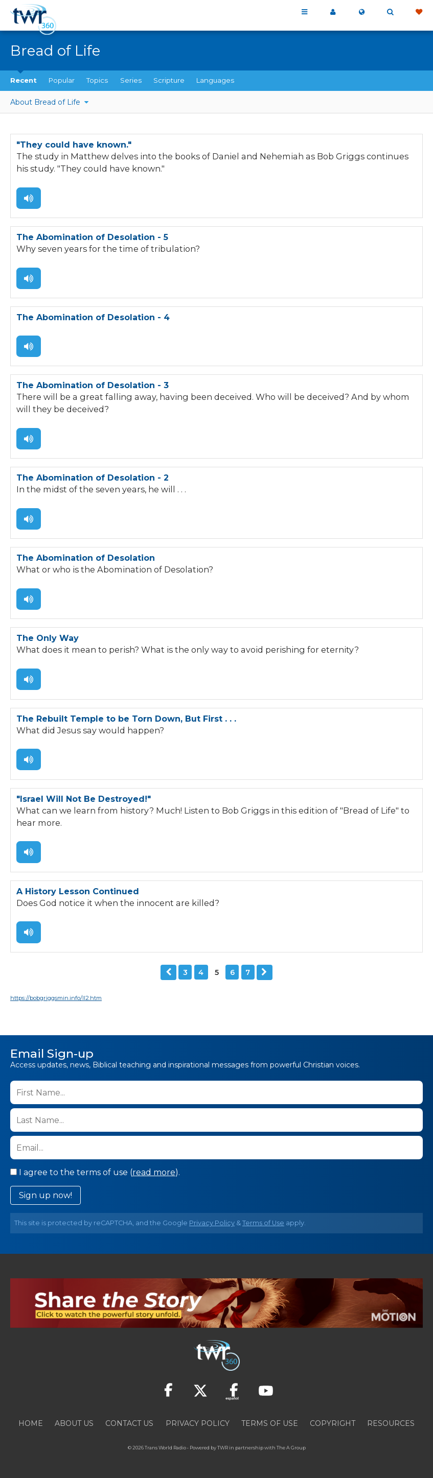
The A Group (291, 1447)
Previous (168, 972)
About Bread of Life (46, 102)
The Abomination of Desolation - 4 (93, 317)
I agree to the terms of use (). (95, 1172)
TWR (222, 1447)
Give (418, 12)
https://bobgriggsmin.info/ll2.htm (56, 997)
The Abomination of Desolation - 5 (92, 237)
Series (131, 80)
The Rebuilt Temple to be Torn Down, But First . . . (126, 718)
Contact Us (129, 1422)
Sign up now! (45, 1195)
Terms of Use (263, 1222)
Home (30, 1422)
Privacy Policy (212, 1222)
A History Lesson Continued (77, 891)
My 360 (333, 12)
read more (153, 1172)
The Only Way (47, 638)
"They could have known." (73, 145)
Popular (62, 80)
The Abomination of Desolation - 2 (92, 478)
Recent (23, 80)
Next (264, 972)
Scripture (169, 80)
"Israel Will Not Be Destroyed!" (83, 798)
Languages (215, 80)
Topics (97, 80)
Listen (28, 197)
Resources (391, 1422)
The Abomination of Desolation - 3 (92, 385)
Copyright (332, 1422)
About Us (74, 1422)
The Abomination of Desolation (85, 558)
